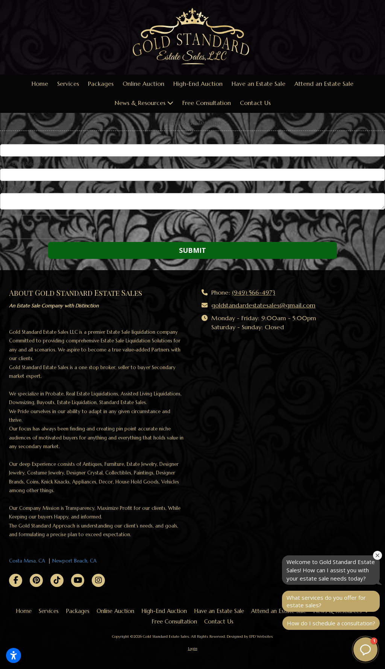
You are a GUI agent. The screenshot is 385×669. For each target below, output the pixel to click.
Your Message (16, 188)
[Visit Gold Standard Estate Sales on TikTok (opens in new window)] (57, 580)
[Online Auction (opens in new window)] (143, 84)
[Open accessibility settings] (13, 655)
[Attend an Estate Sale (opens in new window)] (324, 84)
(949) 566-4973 (253, 292)
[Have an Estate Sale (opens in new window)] (258, 84)
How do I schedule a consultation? (331, 623)
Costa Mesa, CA (27, 561)
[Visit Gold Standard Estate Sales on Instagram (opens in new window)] (98, 580)
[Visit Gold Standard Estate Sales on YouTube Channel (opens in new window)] (77, 580)
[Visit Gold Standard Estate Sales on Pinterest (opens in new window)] (36, 580)
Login (192, 648)
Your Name (13, 140)
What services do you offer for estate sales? (326, 601)
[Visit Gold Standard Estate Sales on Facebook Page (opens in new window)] (15, 580)
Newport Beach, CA (74, 561)
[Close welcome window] (377, 555)
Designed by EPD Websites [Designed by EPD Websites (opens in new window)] (250, 636)
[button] (365, 649)
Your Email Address (21, 164)
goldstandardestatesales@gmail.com (263, 305)
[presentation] (48, 227)
